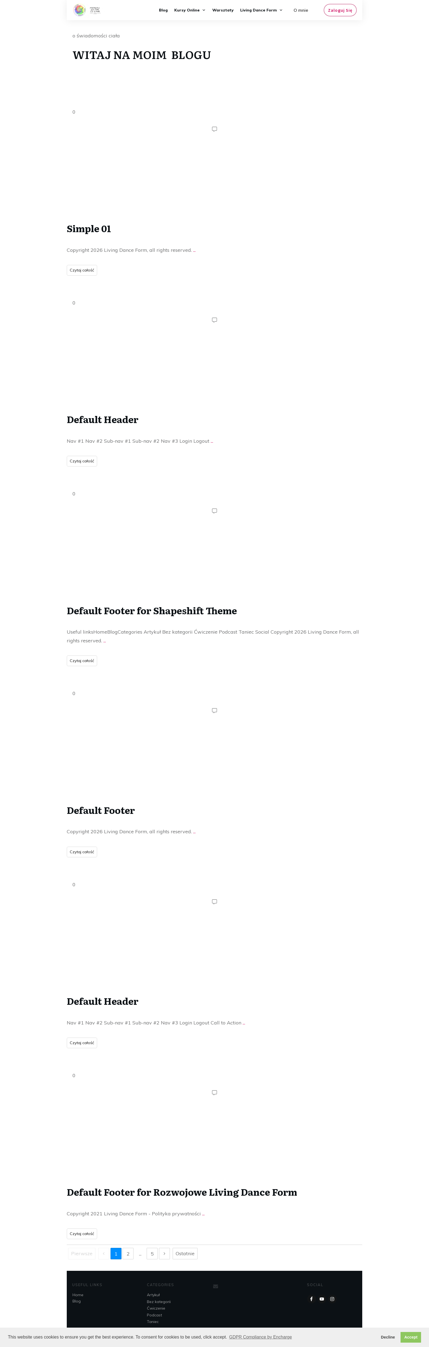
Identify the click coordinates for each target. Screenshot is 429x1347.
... (194, 250)
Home (78, 1294)
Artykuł (153, 1294)
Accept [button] (411, 1337)
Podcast (154, 1315)
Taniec (153, 1321)
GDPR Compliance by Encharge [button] (260, 1337)
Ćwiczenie (156, 1308)
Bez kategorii (159, 1301)
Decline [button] (388, 1337)
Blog (77, 1301)
